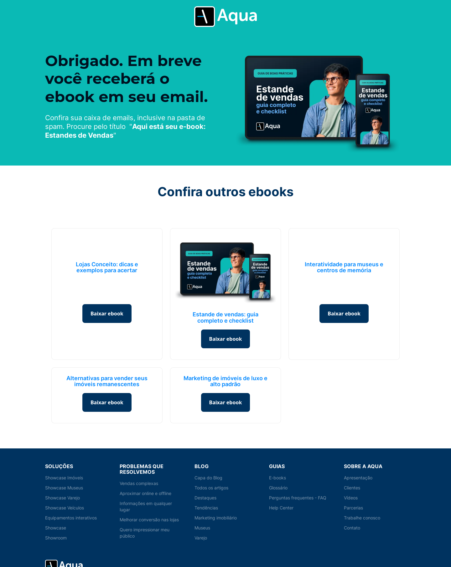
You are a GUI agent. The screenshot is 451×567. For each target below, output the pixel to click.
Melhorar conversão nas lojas (150, 519)
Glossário (278, 487)
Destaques (205, 497)
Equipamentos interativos (71, 517)
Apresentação (358, 477)
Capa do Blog (208, 477)
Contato (352, 527)
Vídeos (351, 497)
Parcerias (353, 507)
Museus (202, 527)
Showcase (55, 527)
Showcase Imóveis (64, 477)
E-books (277, 477)
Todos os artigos (211, 487)
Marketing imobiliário (216, 517)
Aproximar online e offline (146, 493)
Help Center (281, 507)
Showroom (56, 537)
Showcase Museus (64, 487)
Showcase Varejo (63, 497)
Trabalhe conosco (362, 517)
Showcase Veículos (65, 507)
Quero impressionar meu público (145, 533)
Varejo (201, 537)
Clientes (352, 487)
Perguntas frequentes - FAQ (298, 497)
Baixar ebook (107, 313)
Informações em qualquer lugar (146, 506)
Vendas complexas (139, 483)
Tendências (206, 507)
